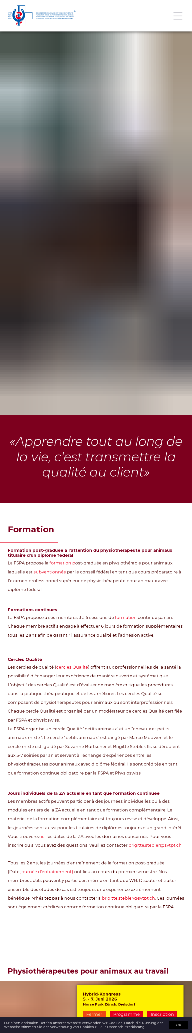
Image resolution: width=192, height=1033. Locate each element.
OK (178, 1025)
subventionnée (50, 571)
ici (43, 836)
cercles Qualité (72, 667)
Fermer (94, 1014)
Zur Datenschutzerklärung (122, 1027)
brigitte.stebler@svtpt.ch (155, 845)
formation (126, 617)
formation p (62, 562)
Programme (126, 1014)
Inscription (162, 1014)
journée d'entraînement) (46, 871)
